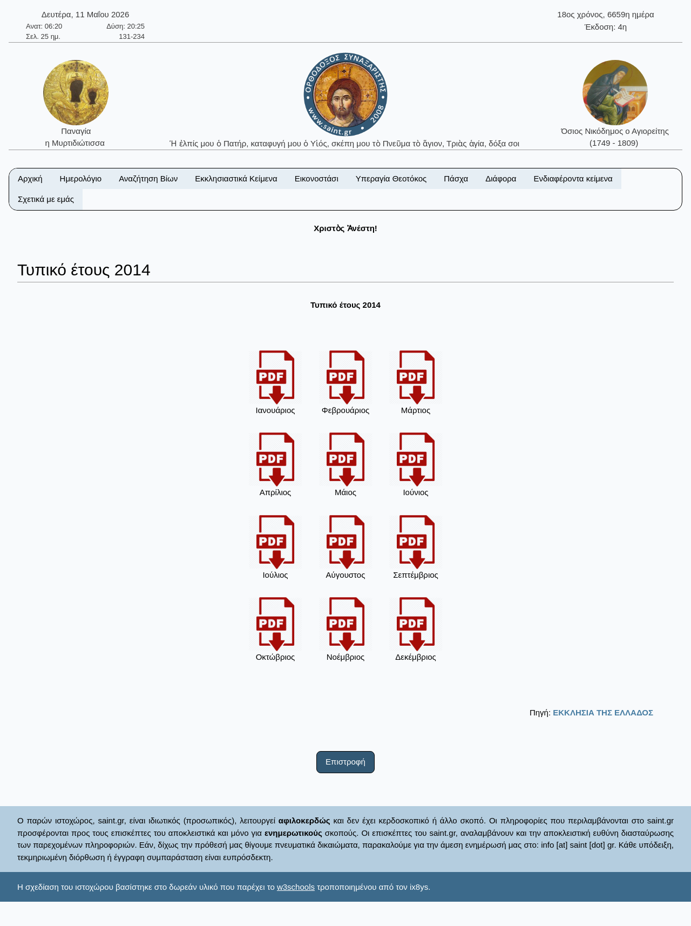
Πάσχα (456, 178)
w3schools (296, 886)
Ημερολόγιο (81, 178)
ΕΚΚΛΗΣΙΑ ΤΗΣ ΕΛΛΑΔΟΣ (603, 712)
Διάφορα (500, 178)
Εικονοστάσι (316, 178)
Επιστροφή (345, 761)
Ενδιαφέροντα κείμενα (573, 178)
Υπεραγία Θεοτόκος (391, 178)
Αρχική (30, 178)
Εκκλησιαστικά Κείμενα (236, 178)
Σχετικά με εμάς (46, 199)
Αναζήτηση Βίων (148, 178)
